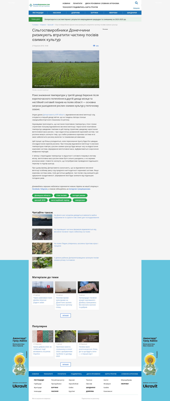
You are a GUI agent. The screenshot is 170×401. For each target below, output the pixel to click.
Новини (72, 3)
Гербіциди (37, 354)
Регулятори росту (57, 350)
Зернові (71, 350)
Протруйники (56, 354)
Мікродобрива (126, 350)
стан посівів (61, 195)
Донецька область (43, 195)
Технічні (89, 350)
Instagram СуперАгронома (79, 189)
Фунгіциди (38, 358)
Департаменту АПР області (54, 115)
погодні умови (78, 195)
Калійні (106, 358)
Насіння (57, 13)
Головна (35, 25)
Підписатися (109, 374)
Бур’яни (94, 13)
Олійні (71, 358)
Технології (73, 7)
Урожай (50, 25)
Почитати (85, 3)
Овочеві (89, 354)
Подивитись (86, 7)
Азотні (106, 350)
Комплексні (108, 362)
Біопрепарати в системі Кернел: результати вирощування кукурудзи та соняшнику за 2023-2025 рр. (87, 19)
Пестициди (38, 13)
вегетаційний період (60, 200)
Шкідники (132, 13)
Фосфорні (107, 354)
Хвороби (113, 13)
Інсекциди (37, 362)
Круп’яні (72, 362)
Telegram (44, 189)
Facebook (35, 189)
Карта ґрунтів (101, 7)
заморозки (80, 200)
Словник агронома (121, 3)
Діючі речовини (102, 3)
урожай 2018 (40, 200)
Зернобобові (73, 354)
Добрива (75, 13)
